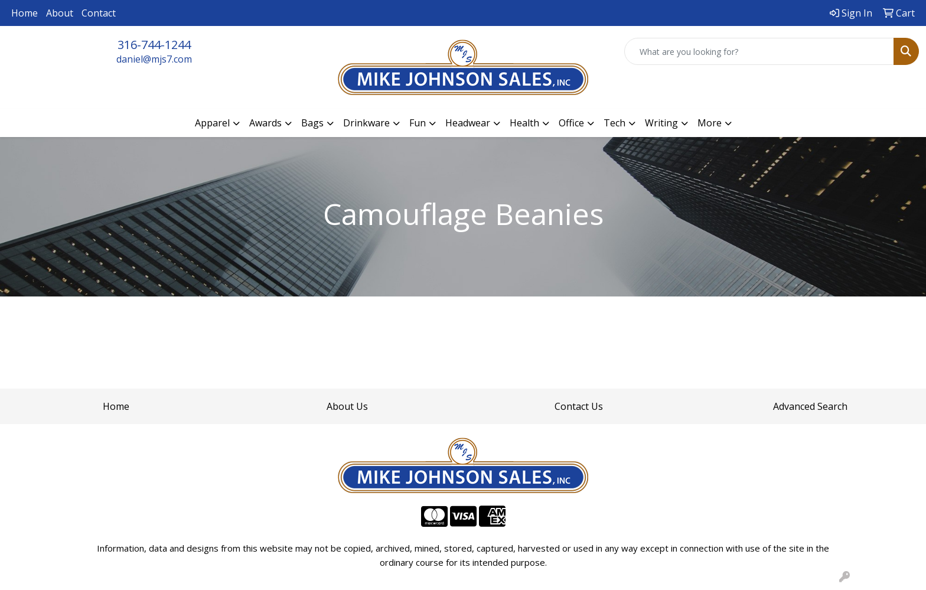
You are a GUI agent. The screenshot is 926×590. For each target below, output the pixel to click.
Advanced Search (810, 406)
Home (24, 12)
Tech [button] (614, 122)
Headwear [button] (467, 122)
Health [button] (524, 122)
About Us (347, 406)
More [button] (709, 122)
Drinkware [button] (366, 122)
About (59, 12)
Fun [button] (417, 122)
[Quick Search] (759, 51)
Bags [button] (312, 122)
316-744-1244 (154, 45)
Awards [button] (265, 122)
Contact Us (579, 406)
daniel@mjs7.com (154, 59)
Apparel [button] (212, 122)
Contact (98, 12)
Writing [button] (661, 122)
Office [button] (571, 122)
